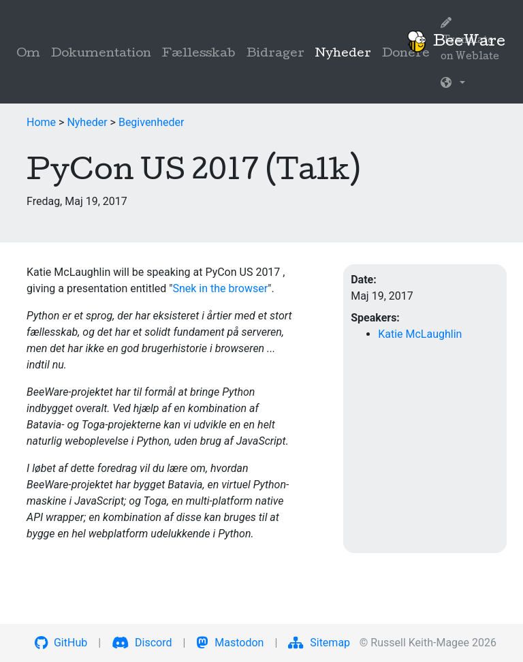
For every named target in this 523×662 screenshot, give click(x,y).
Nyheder (346, 53)
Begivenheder (151, 122)
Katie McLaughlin (420, 334)
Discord (142, 642)
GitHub (61, 642)
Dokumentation (101, 54)
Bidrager (275, 54)
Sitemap (319, 642)
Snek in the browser (220, 288)
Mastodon (230, 642)
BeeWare (455, 41)
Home (41, 122)
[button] (453, 84)
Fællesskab (199, 54)
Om (28, 54)
